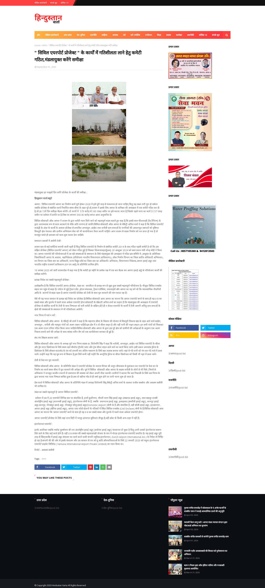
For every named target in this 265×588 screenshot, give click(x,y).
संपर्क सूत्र (53, 2)
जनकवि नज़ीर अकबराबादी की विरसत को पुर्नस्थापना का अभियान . (205, 552)
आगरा (44, 45)
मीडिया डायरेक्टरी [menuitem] (52, 34)
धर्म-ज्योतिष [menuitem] (135, 34)
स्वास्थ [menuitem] (168, 34)
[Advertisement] (199, 418)
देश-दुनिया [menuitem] (81, 34)
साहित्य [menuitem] (104, 34)
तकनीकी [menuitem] (190, 34)
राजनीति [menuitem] (93, 34)
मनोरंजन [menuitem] (148, 34)
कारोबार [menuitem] (179, 34)
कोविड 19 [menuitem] (203, 34)
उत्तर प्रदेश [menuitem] (68, 34)
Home (37, 45)
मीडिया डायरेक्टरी (40, 2)
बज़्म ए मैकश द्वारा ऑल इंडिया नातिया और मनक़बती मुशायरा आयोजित (204, 567)
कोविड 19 (64, 2)
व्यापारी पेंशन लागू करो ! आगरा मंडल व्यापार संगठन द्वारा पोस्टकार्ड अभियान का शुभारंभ (205, 524)
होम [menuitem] (38, 34)
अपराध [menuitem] (115, 34)
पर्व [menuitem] (124, 34)
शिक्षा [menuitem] (159, 34)
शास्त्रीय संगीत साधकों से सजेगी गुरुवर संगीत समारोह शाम (206, 536)
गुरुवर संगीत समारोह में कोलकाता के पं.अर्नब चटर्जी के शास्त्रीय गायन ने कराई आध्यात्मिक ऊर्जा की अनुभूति (205, 509)
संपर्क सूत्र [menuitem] (216, 34)
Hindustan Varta (59, 585)
